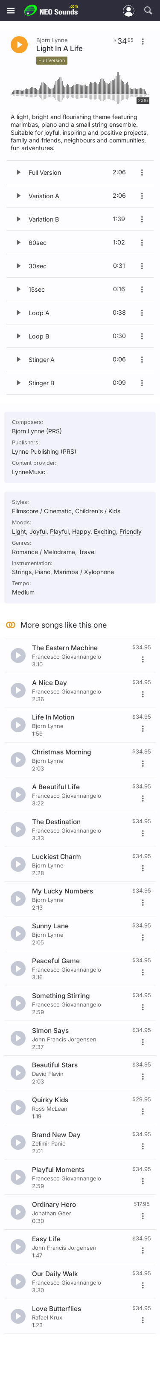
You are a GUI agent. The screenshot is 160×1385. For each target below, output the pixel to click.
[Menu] (10, 10)
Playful (59, 531)
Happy (81, 531)
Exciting (105, 531)
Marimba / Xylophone (84, 571)
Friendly (130, 531)
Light (19, 531)
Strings (22, 571)
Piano (42, 571)
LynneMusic (28, 471)
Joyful (38, 531)
